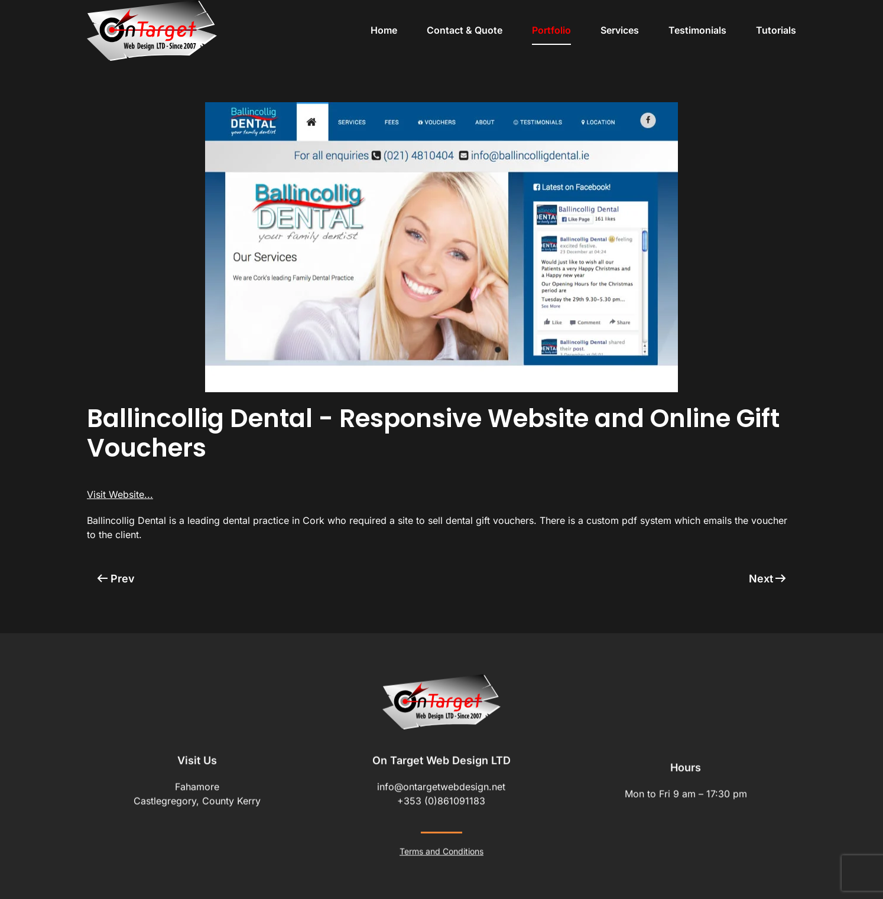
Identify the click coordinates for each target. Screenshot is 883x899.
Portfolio (551, 30)
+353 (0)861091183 (441, 800)
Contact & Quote (464, 30)
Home (384, 30)
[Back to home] (152, 30)
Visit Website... (120, 494)
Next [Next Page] (768, 578)
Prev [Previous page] (116, 578)
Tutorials (776, 30)
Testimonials (697, 30)
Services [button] (619, 30)
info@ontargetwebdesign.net (441, 785)
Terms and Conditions (441, 850)
